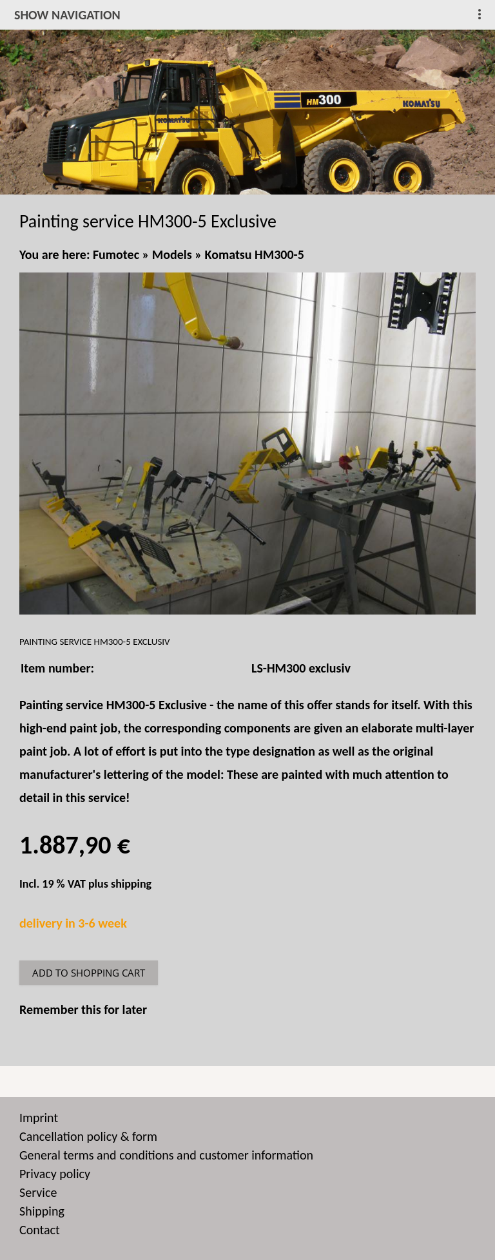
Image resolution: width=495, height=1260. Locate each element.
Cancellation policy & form (88, 1136)
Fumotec (116, 254)
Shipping (41, 1211)
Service (38, 1192)
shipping (131, 884)
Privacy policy (54, 1173)
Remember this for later (83, 1009)
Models (172, 254)
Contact (39, 1229)
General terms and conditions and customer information (166, 1155)
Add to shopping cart (88, 972)
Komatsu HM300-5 (254, 254)
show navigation (67, 15)
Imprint (38, 1117)
